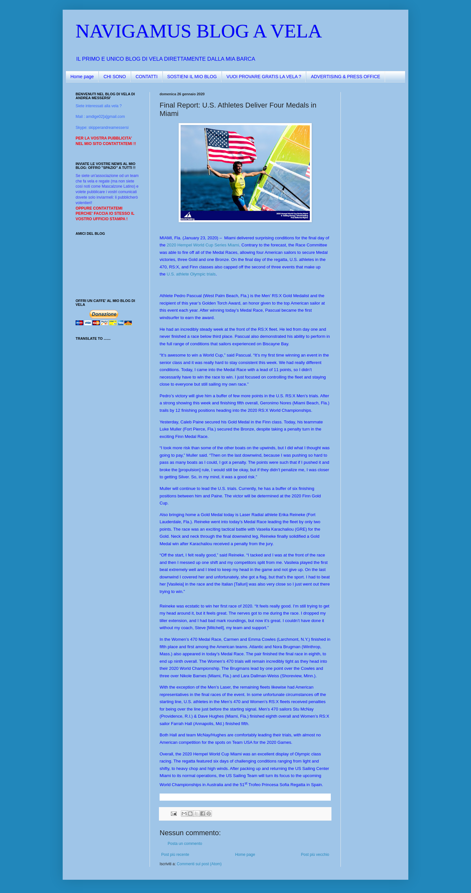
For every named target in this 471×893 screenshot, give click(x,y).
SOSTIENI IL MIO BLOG (192, 76)
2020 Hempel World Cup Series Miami (203, 245)
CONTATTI (147, 76)
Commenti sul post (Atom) (199, 864)
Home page (82, 76)
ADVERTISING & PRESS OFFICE (345, 76)
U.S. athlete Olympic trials (191, 274)
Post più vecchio (315, 854)
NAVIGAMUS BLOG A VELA (199, 31)
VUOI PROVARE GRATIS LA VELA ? (263, 76)
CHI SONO (114, 76)
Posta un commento (185, 843)
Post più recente (175, 854)
